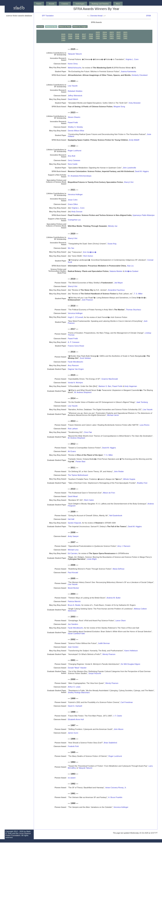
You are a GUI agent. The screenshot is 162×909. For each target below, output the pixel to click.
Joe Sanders (73, 624)
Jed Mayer (118, 283)
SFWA (148, 16)
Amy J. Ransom (123, 546)
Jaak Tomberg (142, 402)
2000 (63, 38)
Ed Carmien (72, 553)
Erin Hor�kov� (89, 252)
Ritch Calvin (89, 500)
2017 (84, 34)
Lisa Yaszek (72, 86)
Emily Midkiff (134, 140)
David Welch (73, 99)
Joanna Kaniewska (128, 71)
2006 (91, 36)
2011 (125, 34)
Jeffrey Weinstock (75, 96)
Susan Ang (112, 244)
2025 (98, 32)
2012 (118, 34)
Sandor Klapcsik (74, 523)
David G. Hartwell (75, 706)
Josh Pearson (87, 300)
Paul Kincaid (73, 572)
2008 (77, 36)
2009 (70, 36)
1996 (91, 38)
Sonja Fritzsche (94, 673)
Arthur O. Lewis (74, 687)
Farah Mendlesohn (75, 362)
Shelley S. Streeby (75, 127)
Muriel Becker (73, 588)
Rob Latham (73, 429)
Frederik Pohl (73, 746)
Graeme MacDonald (109, 379)
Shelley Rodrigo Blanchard (78, 692)
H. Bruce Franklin (115, 797)
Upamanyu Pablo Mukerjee (143, 215)
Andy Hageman (130, 386)
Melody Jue (112, 226)
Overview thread (96, 16)
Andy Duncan (76, 212)
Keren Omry (73, 64)
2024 (105, 32)
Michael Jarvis (113, 415)
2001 (125, 36)
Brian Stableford (110, 743)
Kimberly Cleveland (140, 75)
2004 (105, 36)
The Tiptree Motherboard (78, 475)
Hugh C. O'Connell (75, 317)
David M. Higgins (142, 171)
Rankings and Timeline (100, 4)
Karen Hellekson (131, 651)
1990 (63, 40)
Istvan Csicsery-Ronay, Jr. (115, 788)
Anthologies (79, 4)
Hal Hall (71, 519)
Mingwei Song (119, 107)
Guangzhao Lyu (74, 220)
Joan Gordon (73, 647)
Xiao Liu (130, 266)
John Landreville (129, 168)
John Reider (119, 471)
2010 (63, 36)
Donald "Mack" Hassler (77, 668)
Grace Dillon (73, 204)
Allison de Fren (109, 493)
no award (71, 778)
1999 (70, 38)
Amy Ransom (73, 365)
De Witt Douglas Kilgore (130, 664)
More (118, 4)
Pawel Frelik (73, 122)
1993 (111, 38)
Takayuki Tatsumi (75, 54)
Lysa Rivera (144, 425)
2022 (118, 32)
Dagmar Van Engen (76, 369)
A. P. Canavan (73, 342)
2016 (91, 34)
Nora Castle (72, 164)
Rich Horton (88, 256)
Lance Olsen (120, 621)
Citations (64, 4)
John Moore (118, 729)
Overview (40, 26)
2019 (70, 34)
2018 (77, 34)
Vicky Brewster (135, 103)
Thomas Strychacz (133, 310)
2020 (63, 34)
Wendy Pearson (108, 654)
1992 (118, 38)
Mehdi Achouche (74, 68)
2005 (98, 36)
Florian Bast (80, 461)
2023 (111, 32)
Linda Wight (92, 559)
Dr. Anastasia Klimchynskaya (79, 176)
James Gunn (73, 733)
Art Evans (72, 451)
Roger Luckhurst (74, 151)
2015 (98, 34)
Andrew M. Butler (113, 598)
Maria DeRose (118, 569)
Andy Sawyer (73, 536)
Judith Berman (104, 643)
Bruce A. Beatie (74, 605)
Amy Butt (71, 156)
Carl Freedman (127, 702)
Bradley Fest (142, 483)
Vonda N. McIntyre (75, 383)
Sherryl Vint (128, 182)
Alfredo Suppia (129, 479)
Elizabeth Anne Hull (76, 719)
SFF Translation (48, 16)
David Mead (73, 496)
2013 (111, 34)
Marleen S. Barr (105, 386)
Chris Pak (88, 432)
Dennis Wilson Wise (76, 131)
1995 (98, 38)
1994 (105, 38)
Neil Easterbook (115, 515)
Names (39, 4)
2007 (84, 36)
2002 (118, 36)
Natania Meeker (116, 271)
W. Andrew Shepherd (82, 392)
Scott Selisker (85, 358)
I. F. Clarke (117, 716)
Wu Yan (71, 248)
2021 (125, 32)
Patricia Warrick (74, 601)
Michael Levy (73, 550)
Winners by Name (65, 26)
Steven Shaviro (74, 117)
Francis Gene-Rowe (76, 346)
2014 (105, 34)
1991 (125, 38)
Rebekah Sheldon (75, 91)
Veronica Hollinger (75, 194)
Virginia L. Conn (131, 59)
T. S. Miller (138, 294)
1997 (84, 38)
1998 (77, 38)
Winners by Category (80, 26)
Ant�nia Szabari (131, 271)
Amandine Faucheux (116, 290)
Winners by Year (51, 26)
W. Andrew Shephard (76, 438)
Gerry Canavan (74, 160)
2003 (111, 36)
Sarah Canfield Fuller (76, 633)
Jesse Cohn (72, 200)
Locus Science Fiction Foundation (18, 834)
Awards (51, 4)
